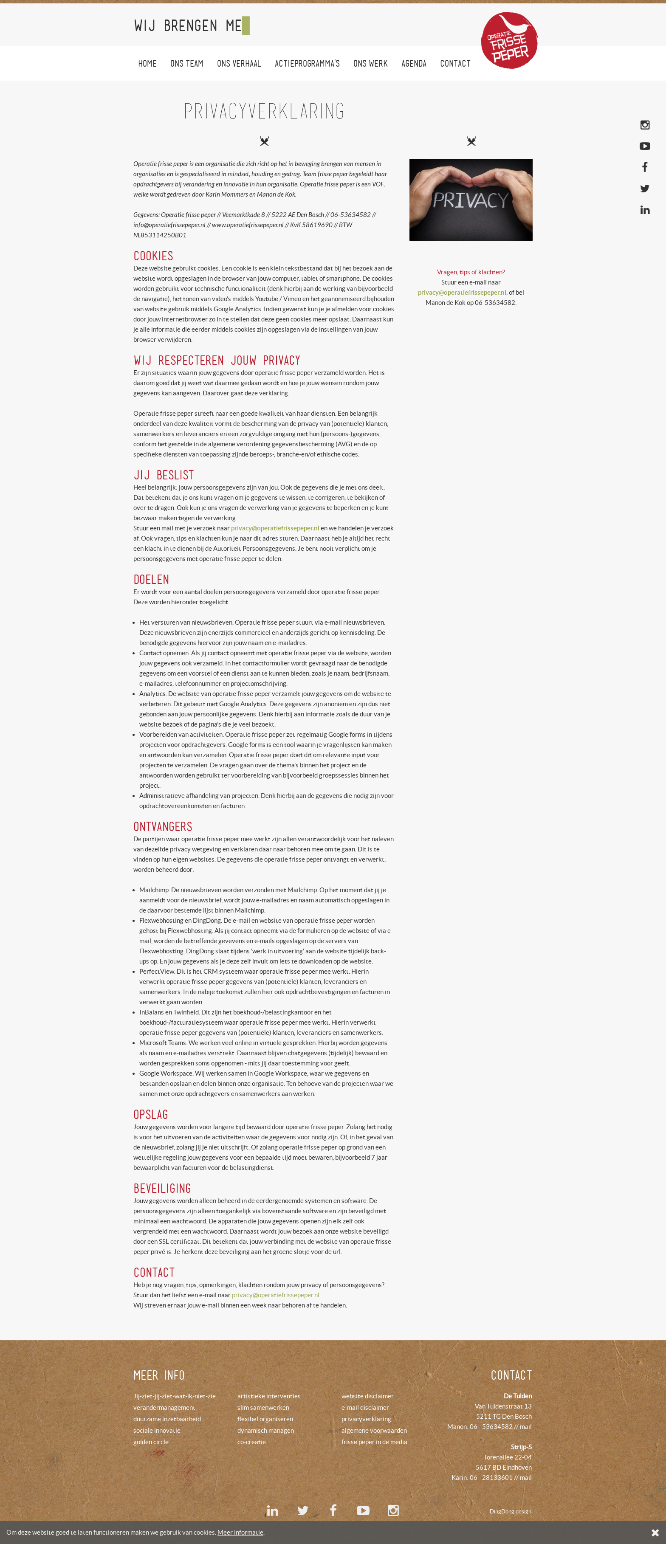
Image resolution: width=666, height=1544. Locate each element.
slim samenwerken (263, 1407)
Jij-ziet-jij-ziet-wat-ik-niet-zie (174, 1396)
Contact (455, 63)
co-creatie (251, 1441)
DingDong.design (510, 1511)
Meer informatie (240, 1532)
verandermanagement (164, 1407)
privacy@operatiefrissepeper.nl (275, 1295)
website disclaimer (367, 1396)
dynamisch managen (265, 1430)
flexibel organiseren (265, 1419)
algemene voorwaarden (374, 1430)
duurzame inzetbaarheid (167, 1419)
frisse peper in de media (374, 1441)
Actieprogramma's (307, 63)
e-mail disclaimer (365, 1407)
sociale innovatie (157, 1430)
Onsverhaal (239, 63)
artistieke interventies (269, 1396)
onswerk (370, 63)
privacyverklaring (366, 1419)
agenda (413, 63)
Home (147, 63)
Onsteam (186, 63)
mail (526, 1426)
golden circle (151, 1441)
